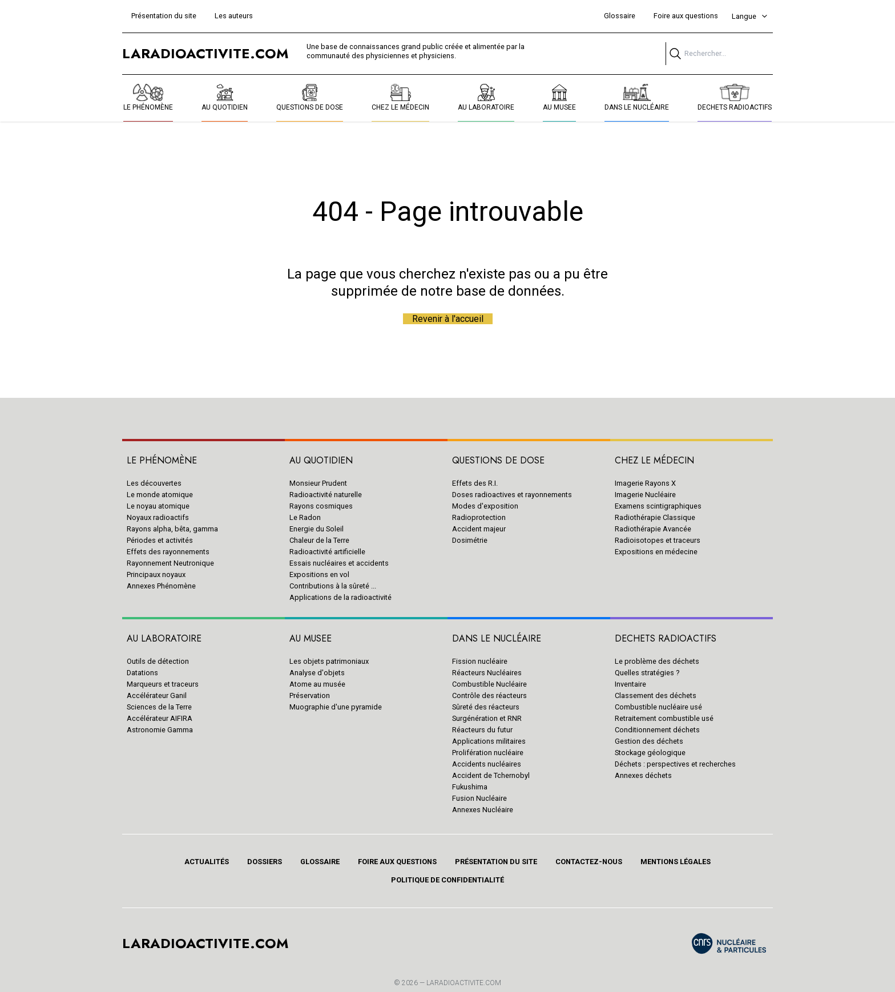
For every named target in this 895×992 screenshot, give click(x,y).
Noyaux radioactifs (158, 517)
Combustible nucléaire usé (658, 707)
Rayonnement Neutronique (170, 563)
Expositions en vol (319, 574)
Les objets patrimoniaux (329, 661)
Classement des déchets (655, 695)
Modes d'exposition (485, 506)
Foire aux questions (686, 15)
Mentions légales (675, 861)
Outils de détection (158, 661)
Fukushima (469, 787)
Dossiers (264, 861)
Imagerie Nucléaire (645, 494)
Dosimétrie (469, 540)
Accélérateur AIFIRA (159, 718)
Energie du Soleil (316, 529)
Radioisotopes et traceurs (657, 540)
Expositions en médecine (656, 551)
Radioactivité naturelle (325, 494)
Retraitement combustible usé (664, 718)
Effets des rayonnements (168, 551)
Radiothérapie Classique (655, 517)
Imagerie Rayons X (645, 483)
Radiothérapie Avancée (653, 529)
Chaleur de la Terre (319, 540)
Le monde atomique (160, 494)
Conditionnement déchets (657, 729)
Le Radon (305, 517)
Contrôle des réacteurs (489, 695)
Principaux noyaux (156, 574)
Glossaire (619, 15)
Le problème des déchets (657, 661)
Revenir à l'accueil (447, 318)
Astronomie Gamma (160, 729)
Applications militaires (489, 741)
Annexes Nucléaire (482, 809)
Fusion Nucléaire (479, 798)
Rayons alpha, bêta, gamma (172, 529)
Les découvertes (154, 483)
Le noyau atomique (158, 506)
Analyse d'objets (317, 672)
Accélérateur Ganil (157, 695)
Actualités (206, 861)
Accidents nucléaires (486, 764)
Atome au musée (317, 684)
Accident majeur (479, 529)
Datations (142, 672)
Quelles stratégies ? (647, 672)
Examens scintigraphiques (658, 506)
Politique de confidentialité (447, 880)
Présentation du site (163, 15)
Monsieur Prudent (318, 483)
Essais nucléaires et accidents (339, 563)
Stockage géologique (650, 752)
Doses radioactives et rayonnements (512, 494)
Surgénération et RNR (487, 718)
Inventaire (630, 684)
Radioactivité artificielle (327, 551)
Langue (750, 16)
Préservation (309, 695)
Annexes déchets (643, 775)
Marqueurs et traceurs (163, 684)
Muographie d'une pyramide (335, 707)
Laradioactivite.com (463, 983)
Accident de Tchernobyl (491, 775)
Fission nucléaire (479, 661)
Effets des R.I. (475, 483)
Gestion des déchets (649, 741)
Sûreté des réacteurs (485, 707)
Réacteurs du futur (482, 729)
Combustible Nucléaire (489, 684)
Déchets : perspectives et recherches (675, 764)
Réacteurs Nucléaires (487, 672)
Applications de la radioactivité (340, 597)
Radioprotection (479, 517)
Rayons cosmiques (321, 506)
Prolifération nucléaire (487, 752)
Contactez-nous (588, 861)
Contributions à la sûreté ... (332, 586)
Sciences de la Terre (159, 707)
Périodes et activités (160, 540)
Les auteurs (234, 15)
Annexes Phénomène (161, 586)
